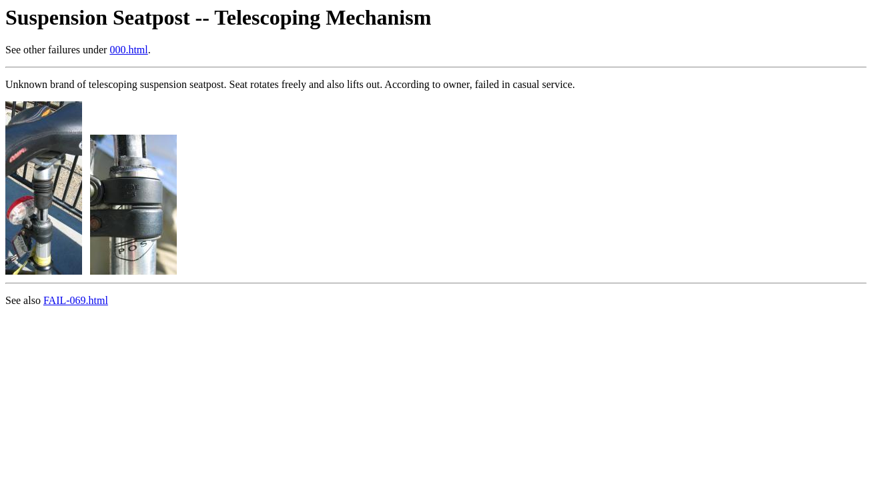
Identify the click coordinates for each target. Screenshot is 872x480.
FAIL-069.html (75, 300)
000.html (128, 49)
